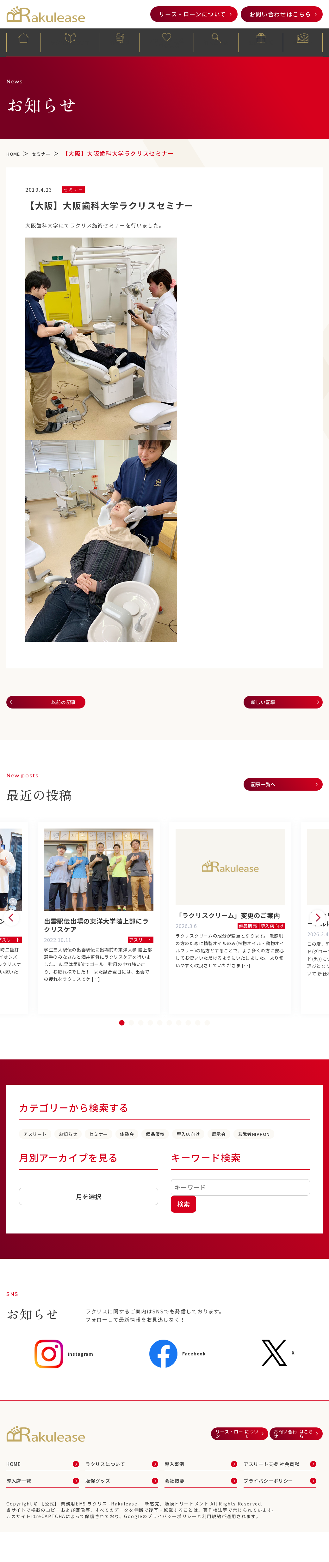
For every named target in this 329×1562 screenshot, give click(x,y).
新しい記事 (267, 703)
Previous (11, 928)
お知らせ (88, 1150)
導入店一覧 (216, 42)
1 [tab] (122, 1040)
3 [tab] (141, 1040)
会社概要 (303, 42)
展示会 (35, 1163)
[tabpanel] (230, 928)
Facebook (181, 1384)
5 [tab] (160, 1040)
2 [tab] (131, 1040)
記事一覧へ (267, 789)
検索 (183, 1234)
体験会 (172, 1150)
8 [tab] (188, 1040)
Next (317, 928)
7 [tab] (179, 1040)
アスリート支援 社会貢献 (275, 1497)
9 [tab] (198, 1040)
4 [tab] (150, 1040)
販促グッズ (261, 42)
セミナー (132, 1150)
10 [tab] (207, 1040)
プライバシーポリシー (275, 1517)
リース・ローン (192, 14)
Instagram (65, 1384)
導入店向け (258, 1150)
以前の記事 (58, 703)
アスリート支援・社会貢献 (167, 43)
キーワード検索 (206, 1188)
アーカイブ (33, 1213)
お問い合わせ (280, 14)
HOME (23, 42)
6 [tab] (169, 1040)
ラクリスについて (70, 42)
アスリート (42, 1150)
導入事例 (120, 42)
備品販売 (211, 1150)
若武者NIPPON (85, 1163)
